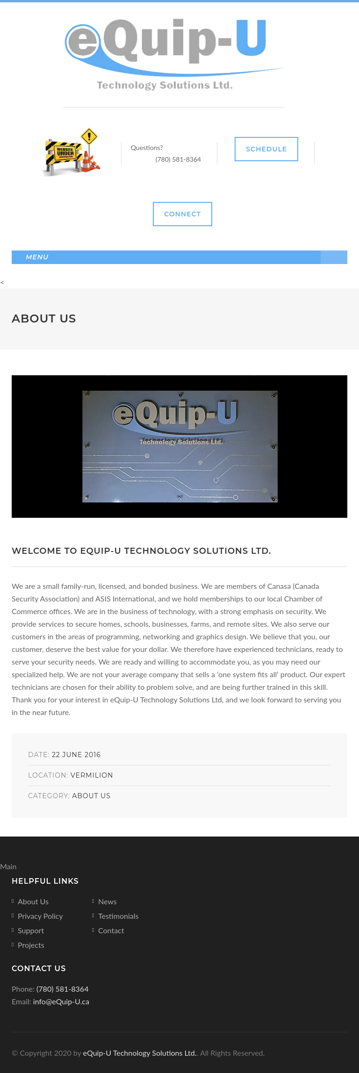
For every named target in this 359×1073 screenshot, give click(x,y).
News (107, 901)
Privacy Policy (40, 915)
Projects (31, 944)
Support (31, 930)
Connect (182, 214)
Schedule (266, 149)
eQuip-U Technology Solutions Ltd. (140, 1052)
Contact (111, 930)
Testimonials (118, 915)
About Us (91, 796)
